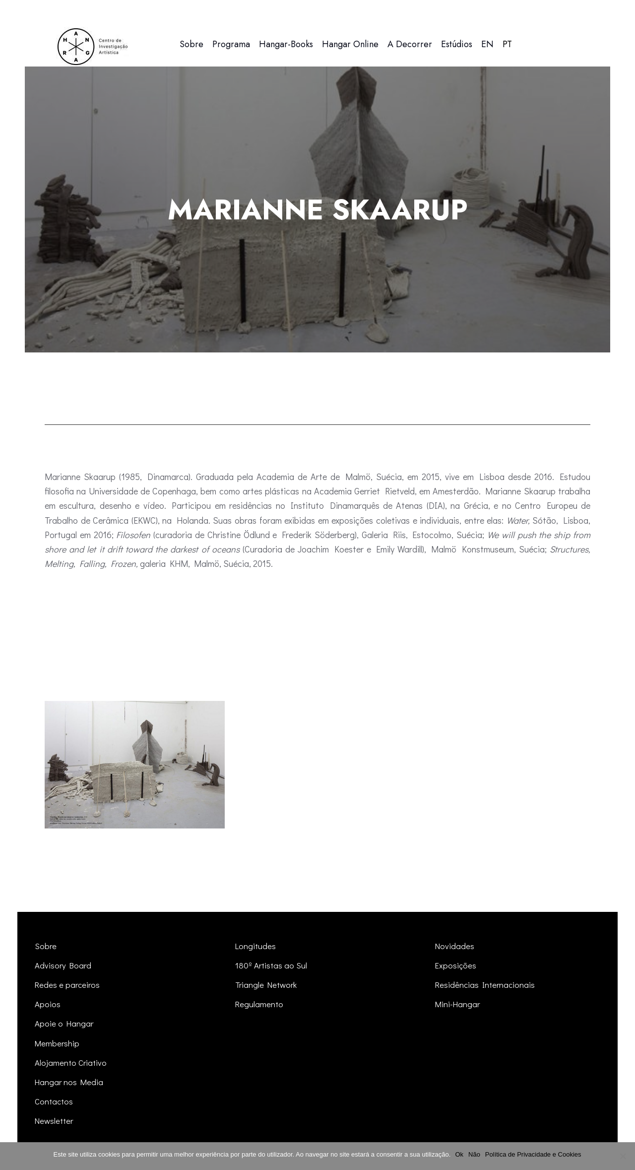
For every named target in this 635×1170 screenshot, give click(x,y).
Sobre (46, 946)
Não (475, 1154)
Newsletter (54, 1120)
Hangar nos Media (70, 1082)
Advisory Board (64, 965)
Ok (459, 1154)
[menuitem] (487, 44)
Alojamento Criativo (71, 1062)
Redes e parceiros (68, 984)
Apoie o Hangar (64, 1023)
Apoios (48, 1004)
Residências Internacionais (485, 984)
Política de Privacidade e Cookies (534, 1154)
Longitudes (255, 946)
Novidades (455, 946)
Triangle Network (267, 984)
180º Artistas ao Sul (271, 965)
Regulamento (259, 1004)
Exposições (456, 965)
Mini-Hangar (458, 1004)
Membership (57, 1043)
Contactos (54, 1101)
